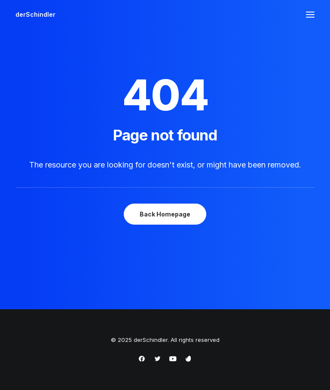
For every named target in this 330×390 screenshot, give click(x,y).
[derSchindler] (35, 15)
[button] (310, 14)
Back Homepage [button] (165, 214)
